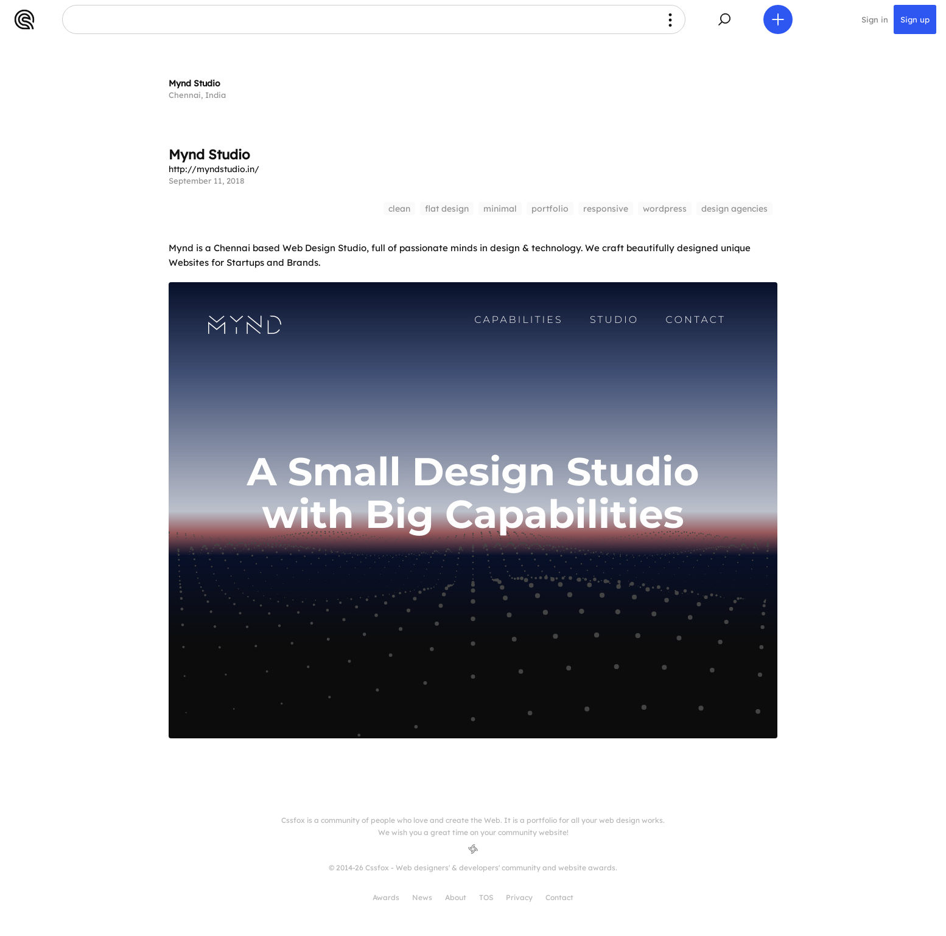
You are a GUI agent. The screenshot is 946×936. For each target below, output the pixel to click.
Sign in (874, 19)
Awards (386, 897)
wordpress (665, 208)
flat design (447, 208)
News (422, 897)
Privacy (519, 897)
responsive (605, 208)
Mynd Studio (194, 83)
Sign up (915, 19)
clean (399, 208)
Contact (559, 897)
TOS (486, 897)
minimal (500, 208)
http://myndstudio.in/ (214, 169)
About (455, 897)
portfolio (550, 208)
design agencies (734, 208)
